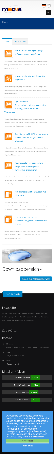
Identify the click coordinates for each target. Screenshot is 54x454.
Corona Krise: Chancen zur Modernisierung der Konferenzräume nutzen (31, 220)
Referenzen (20, 41)
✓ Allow (35, 377)
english (49, 5)
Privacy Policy (37, 437)
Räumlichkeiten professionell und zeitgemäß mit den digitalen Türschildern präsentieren (29, 166)
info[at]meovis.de (13, 364)
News (7, 41)
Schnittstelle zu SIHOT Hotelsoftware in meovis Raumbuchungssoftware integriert (31, 137)
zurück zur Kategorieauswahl (36, 278)
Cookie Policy (16, 437)
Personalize (27, 446)
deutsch (44, 5)
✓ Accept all (27, 441)
